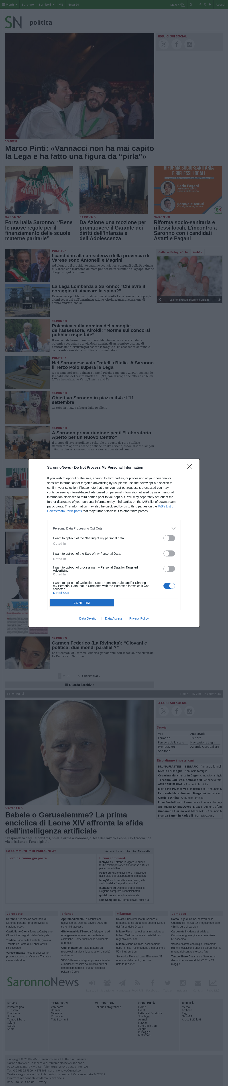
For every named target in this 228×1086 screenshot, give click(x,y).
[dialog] (114, 543)
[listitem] (114, 528)
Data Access (113, 618)
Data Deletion (88, 618)
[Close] (191, 468)
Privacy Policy (139, 618)
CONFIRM (81, 602)
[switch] (169, 538)
